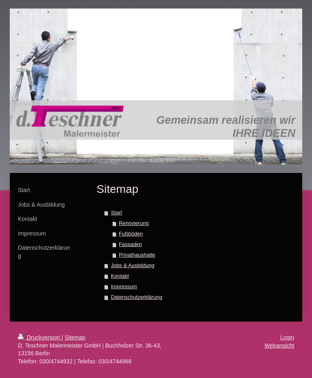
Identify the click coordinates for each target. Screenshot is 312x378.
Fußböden (131, 234)
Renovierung (134, 223)
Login (287, 337)
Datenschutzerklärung (136, 297)
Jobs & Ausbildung (132, 265)
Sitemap (75, 337)
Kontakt (120, 276)
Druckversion (39, 337)
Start (116, 213)
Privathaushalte (137, 255)
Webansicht (279, 345)
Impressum (124, 286)
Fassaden (130, 244)
